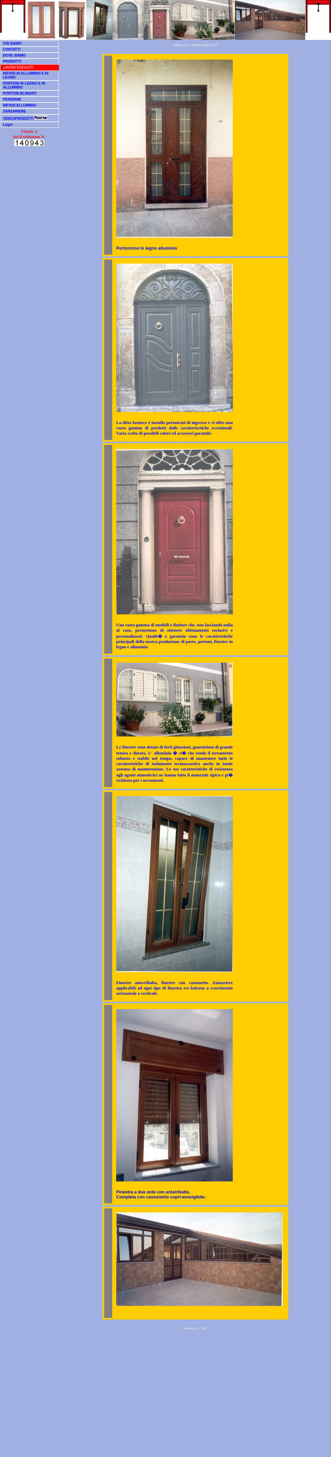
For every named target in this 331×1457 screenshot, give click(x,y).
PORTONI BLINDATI (19, 93)
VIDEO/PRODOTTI (25, 118)
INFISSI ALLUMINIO (19, 105)
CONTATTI (11, 49)
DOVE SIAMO (14, 55)
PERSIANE (12, 99)
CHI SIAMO (12, 43)
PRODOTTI (12, 61)
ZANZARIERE (14, 111)
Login (8, 124)
